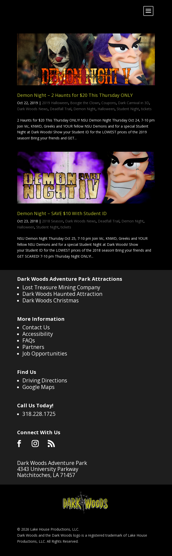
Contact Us (36, 327)
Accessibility (37, 333)
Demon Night (84, 108)
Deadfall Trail (60, 108)
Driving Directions (44, 380)
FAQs (28, 340)
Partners (33, 346)
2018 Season (52, 221)
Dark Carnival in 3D (133, 102)
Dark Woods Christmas (50, 300)
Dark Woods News (32, 108)
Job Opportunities (44, 353)
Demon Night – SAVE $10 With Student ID (62, 213)
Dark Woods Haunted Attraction (62, 293)
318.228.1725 (39, 413)
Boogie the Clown (84, 102)
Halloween (106, 108)
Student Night (128, 108)
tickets (146, 108)
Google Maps (38, 386)
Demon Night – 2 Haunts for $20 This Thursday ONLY (75, 95)
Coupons (108, 102)
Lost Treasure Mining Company (61, 287)
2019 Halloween (55, 102)
